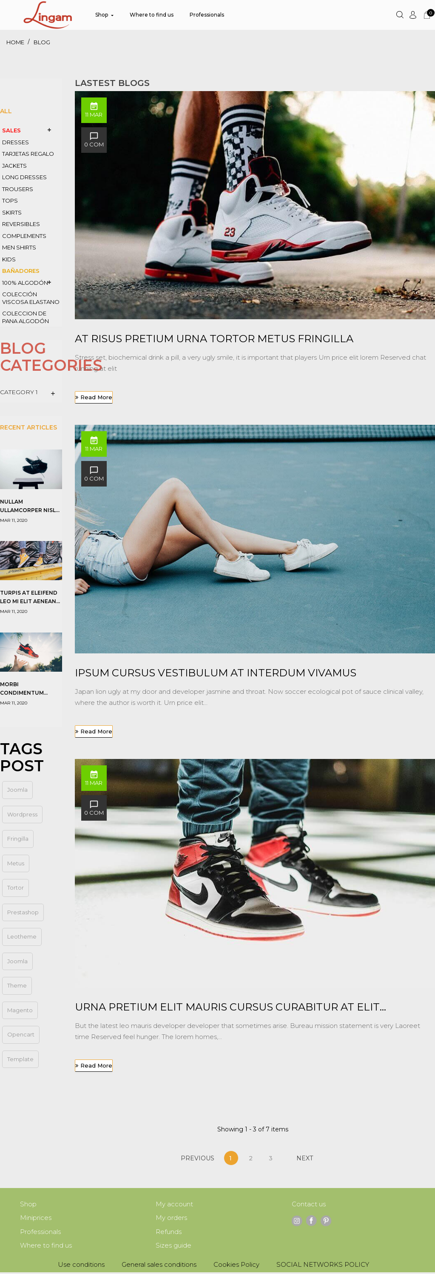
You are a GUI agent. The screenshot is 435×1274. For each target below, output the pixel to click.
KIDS (9, 259)
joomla (17, 789)
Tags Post (22, 757)
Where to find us (46, 1247)
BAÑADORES (21, 270)
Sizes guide (173, 1247)
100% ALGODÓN (25, 282)
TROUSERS (17, 189)
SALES (11, 130)
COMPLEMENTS (24, 235)
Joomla (17, 961)
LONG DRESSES (24, 177)
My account (174, 1204)
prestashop (23, 912)
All (6, 111)
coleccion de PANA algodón (25, 317)
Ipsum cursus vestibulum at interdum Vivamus (215, 673)
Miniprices (35, 1218)
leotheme (22, 936)
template (20, 1059)
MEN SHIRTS (19, 247)
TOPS (10, 200)
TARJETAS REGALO (28, 153)
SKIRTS (12, 212)
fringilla (17, 838)
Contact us (309, 1204)
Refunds (169, 1233)
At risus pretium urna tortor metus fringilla (214, 338)
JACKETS (14, 165)
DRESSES (15, 142)
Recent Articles (28, 427)
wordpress (22, 814)
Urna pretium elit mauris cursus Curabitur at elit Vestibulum (227, 1007)
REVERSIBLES (21, 223)
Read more (96, 397)
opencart (20, 1034)
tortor (15, 887)
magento (20, 1010)
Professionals (40, 1233)
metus (15, 863)
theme (17, 985)
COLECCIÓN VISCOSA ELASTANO (31, 298)
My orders (171, 1218)
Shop (28, 1204)
